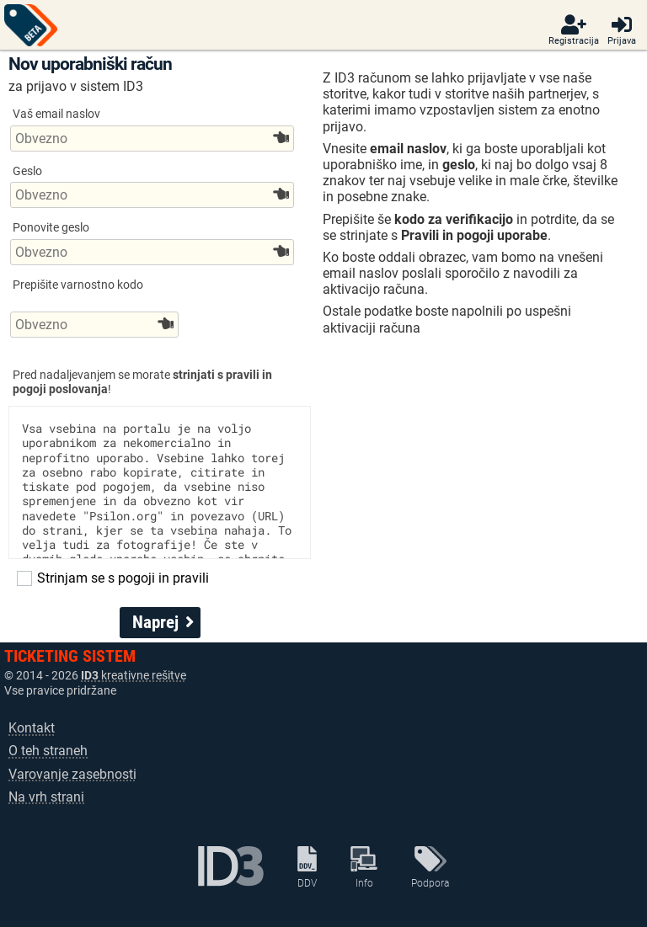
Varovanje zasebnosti (72, 774)
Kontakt (31, 728)
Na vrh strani (46, 797)
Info (363, 867)
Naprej (163, 622)
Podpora (430, 867)
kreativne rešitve (133, 676)
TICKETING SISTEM (70, 656)
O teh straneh (48, 751)
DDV (307, 867)
